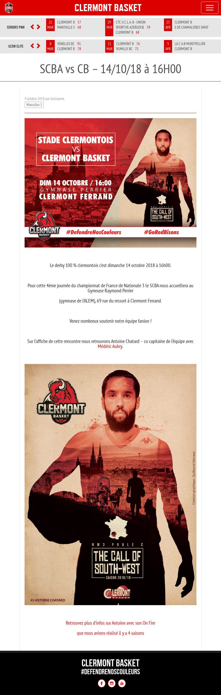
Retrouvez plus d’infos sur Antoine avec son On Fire (110, 623)
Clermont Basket (108, 7)
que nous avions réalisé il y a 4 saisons (110, 633)
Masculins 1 (34, 104)
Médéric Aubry (110, 346)
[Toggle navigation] (210, 8)
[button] (32, 27)
